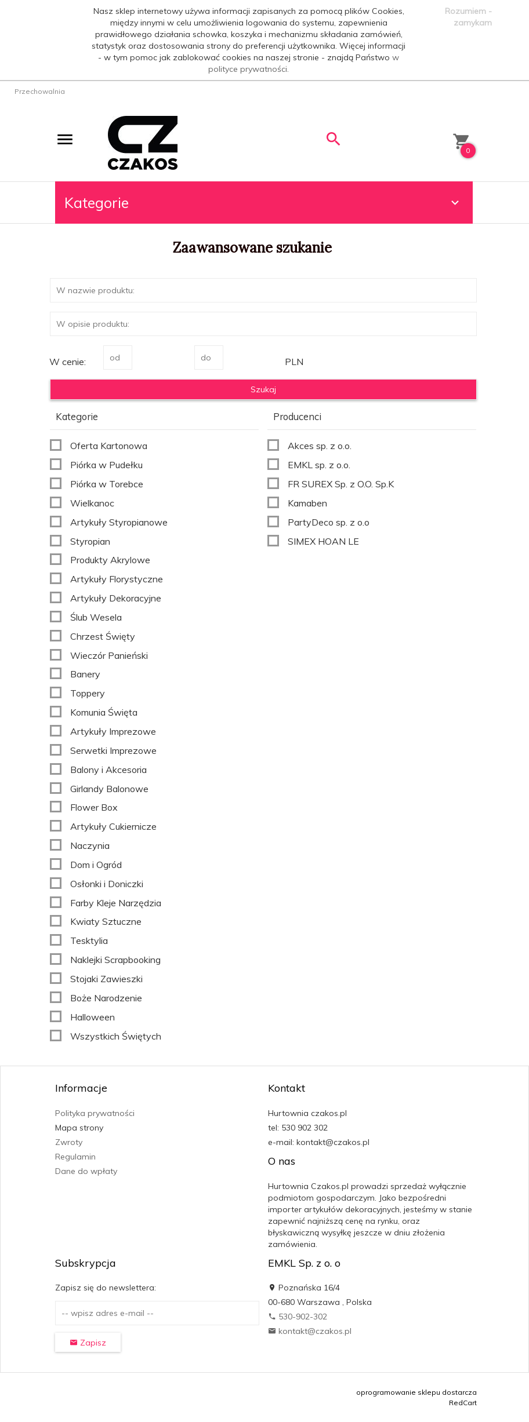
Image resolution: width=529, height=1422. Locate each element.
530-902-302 (297, 1316)
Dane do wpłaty (86, 1171)
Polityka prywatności (95, 1113)
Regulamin (75, 1156)
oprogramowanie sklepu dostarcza (416, 1392)
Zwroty (68, 1142)
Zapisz (88, 1342)
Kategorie (263, 203)
